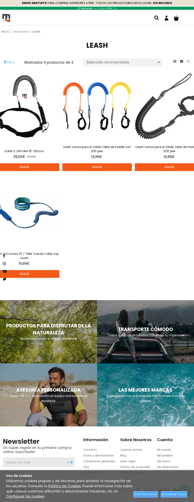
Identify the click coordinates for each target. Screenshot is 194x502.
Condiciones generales (99, 461)
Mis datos (163, 461)
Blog (123, 455)
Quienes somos (131, 450)
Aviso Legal (127, 461)
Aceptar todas (145, 494)
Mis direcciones (167, 467)
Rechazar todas (174, 494)
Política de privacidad (135, 467)
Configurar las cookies (25, 496)
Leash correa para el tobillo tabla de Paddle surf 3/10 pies (97, 149)
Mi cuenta (164, 450)
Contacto (90, 450)
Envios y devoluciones (98, 455)
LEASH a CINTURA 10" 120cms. (24, 151)
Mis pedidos (165, 455)
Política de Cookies (64, 486)
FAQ (86, 467)
